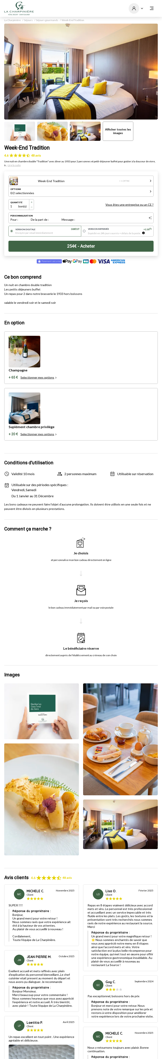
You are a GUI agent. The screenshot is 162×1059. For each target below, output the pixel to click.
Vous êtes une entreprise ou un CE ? (129, 204)
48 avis (36, 155)
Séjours (28, 20)
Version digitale (47, 229)
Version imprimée (120, 229)
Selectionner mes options (38, 377)
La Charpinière (12, 20)
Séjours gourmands (47, 20)
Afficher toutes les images (118, 131)
